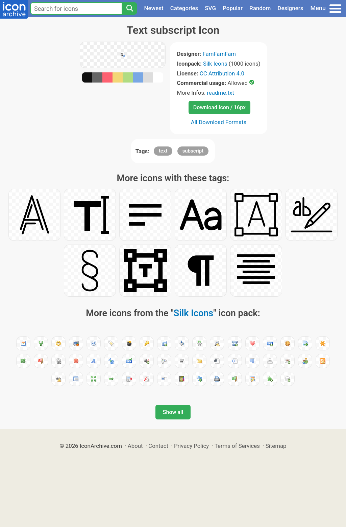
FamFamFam (219, 53)
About (135, 445)
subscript (193, 151)
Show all (173, 412)
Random (260, 8)
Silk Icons (215, 63)
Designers (290, 8)
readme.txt (220, 92)
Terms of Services (237, 445)
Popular (233, 8)
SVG (210, 8)
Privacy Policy (191, 445)
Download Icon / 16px (219, 107)
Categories (184, 8)
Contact (158, 445)
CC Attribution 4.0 (222, 73)
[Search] (129, 8)
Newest (153, 8)
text (163, 151)
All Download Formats (219, 122)
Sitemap (276, 445)
